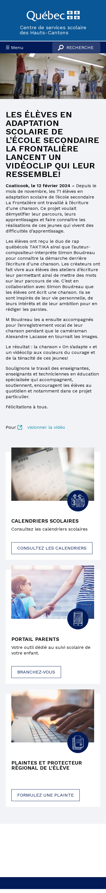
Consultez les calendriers (51, 548)
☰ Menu (14, 47)
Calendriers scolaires (45, 520)
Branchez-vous (36, 672)
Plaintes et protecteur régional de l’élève (46, 765)
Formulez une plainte (45, 795)
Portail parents (35, 639)
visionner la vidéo (46, 427)
